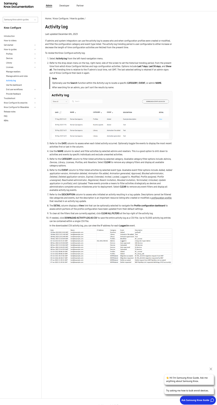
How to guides (77, 18)
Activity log (11, 80)
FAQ (5, 116)
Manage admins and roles (17, 76)
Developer (64, 5)
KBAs (6, 120)
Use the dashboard (14, 85)
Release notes (10, 111)
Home (48, 18)
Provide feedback (13, 93)
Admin (49, 5)
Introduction (9, 36)
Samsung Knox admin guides (16, 19)
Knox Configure (60, 18)
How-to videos (10, 40)
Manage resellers (13, 71)
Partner (80, 5)
